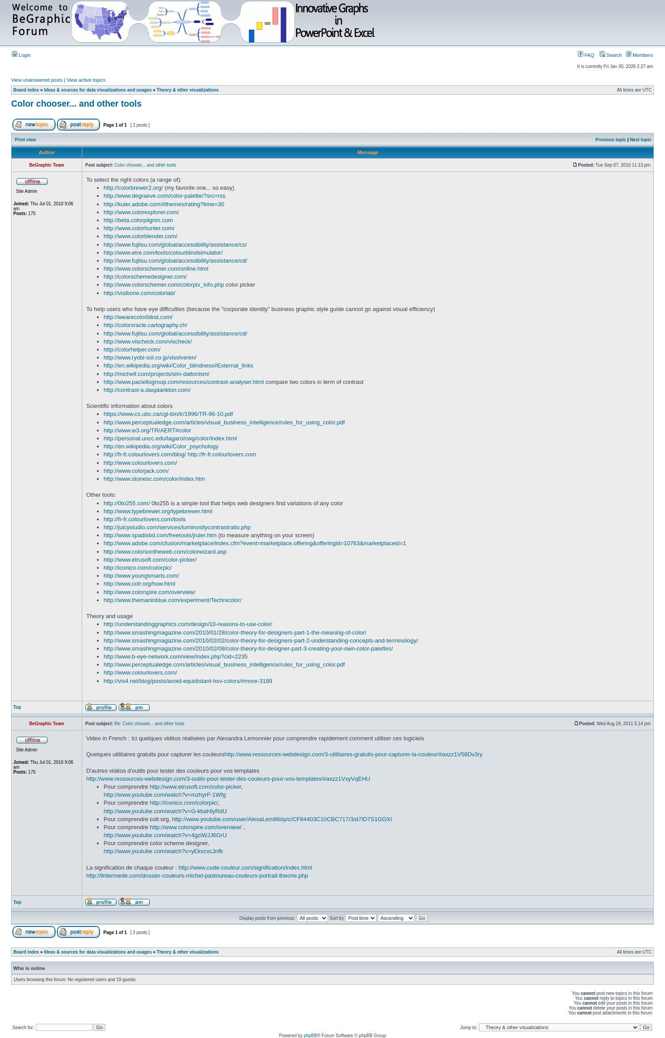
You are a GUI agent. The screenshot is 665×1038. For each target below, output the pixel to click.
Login (21, 55)
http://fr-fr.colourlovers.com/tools (145, 519)
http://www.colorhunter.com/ (139, 228)
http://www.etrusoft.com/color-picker (195, 786)
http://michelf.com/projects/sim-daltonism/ (156, 374)
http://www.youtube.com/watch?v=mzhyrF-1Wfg (165, 794)
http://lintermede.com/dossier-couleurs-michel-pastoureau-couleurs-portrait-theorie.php (197, 875)
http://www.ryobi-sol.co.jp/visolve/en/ (150, 357)
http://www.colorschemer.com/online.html (156, 268)
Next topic (640, 139)
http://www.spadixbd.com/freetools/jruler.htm (160, 535)
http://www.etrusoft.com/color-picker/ (150, 559)
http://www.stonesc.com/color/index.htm (154, 478)
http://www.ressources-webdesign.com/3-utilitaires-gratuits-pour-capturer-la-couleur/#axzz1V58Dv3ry (353, 754)
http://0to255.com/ (127, 503)
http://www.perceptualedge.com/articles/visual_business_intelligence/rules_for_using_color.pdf (224, 422)
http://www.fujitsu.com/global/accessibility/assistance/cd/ (175, 260)
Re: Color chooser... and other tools (149, 723)
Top (17, 707)
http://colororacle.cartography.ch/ (145, 325)
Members (639, 55)
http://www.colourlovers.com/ (140, 462)
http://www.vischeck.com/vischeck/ (148, 341)
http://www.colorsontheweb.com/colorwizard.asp (165, 551)
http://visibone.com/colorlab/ (139, 293)
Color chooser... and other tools (76, 103)
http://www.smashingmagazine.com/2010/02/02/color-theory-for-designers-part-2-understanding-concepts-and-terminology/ (261, 640)
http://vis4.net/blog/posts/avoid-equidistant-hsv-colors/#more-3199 (188, 681)
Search (611, 55)
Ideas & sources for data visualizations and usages (98, 90)
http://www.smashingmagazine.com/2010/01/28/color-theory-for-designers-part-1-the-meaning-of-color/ (235, 632)
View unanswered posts (37, 80)
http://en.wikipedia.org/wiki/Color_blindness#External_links (178, 365)
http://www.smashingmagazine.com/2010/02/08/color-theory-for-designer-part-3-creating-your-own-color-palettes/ (248, 648)
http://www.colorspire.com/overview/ (150, 592)
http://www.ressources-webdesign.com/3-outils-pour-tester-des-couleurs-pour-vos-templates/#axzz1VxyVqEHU (228, 778)
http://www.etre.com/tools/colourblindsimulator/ (163, 252)
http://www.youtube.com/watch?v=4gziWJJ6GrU (165, 835)
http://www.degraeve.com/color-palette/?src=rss (164, 195)
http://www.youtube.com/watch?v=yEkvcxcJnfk (163, 851)
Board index (26, 90)
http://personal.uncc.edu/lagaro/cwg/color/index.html (170, 438)
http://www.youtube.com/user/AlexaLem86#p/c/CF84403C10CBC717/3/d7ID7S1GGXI (282, 819)
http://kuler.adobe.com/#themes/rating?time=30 (164, 204)
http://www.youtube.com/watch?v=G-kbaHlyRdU (165, 811)
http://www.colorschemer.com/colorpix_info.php (164, 284)
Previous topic (611, 139)
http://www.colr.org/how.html (139, 583)
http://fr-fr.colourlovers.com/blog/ (145, 454)
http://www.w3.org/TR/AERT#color (147, 430)
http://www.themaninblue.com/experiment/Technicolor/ (173, 600)
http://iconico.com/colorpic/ (138, 567)
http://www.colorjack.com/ (136, 470)
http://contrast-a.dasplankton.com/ (147, 390)
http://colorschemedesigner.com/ (145, 276)
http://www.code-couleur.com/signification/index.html (245, 867)
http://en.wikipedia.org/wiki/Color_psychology (161, 446)
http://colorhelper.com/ (132, 349)
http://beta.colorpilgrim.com (138, 220)
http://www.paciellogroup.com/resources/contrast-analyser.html (184, 382)
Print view (25, 139)
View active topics (86, 80)
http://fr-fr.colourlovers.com (222, 454)
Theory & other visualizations (187, 90)
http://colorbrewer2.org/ (133, 187)
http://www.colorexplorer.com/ (141, 212)
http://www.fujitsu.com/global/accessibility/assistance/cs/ (175, 244)
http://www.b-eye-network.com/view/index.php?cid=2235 (176, 656)
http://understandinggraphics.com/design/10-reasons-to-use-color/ (188, 624)
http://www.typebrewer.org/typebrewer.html (158, 511)
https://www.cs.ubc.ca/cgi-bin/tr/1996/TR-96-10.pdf (168, 414)
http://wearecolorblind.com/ (138, 317)
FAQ (586, 55)
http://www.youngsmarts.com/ (141, 575)
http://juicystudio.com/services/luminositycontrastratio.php (177, 527)
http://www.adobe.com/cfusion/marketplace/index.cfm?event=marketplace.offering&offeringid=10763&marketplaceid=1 (255, 543)
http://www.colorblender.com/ (140, 236)
